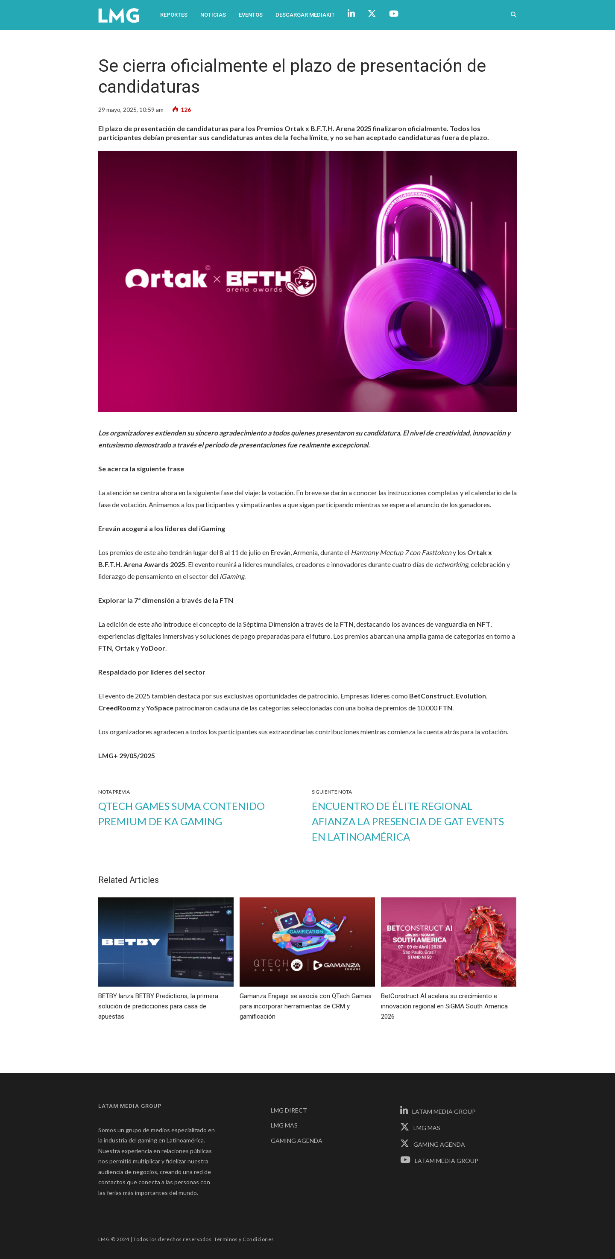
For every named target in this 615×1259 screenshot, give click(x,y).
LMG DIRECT (289, 1110)
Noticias (213, 15)
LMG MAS (284, 1125)
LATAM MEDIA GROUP (438, 1111)
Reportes (173, 15)
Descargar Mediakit (305, 15)
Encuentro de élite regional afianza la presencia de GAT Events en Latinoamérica (408, 821)
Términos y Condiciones (244, 1239)
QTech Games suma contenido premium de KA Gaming (181, 813)
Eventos (251, 15)
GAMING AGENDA (296, 1140)
